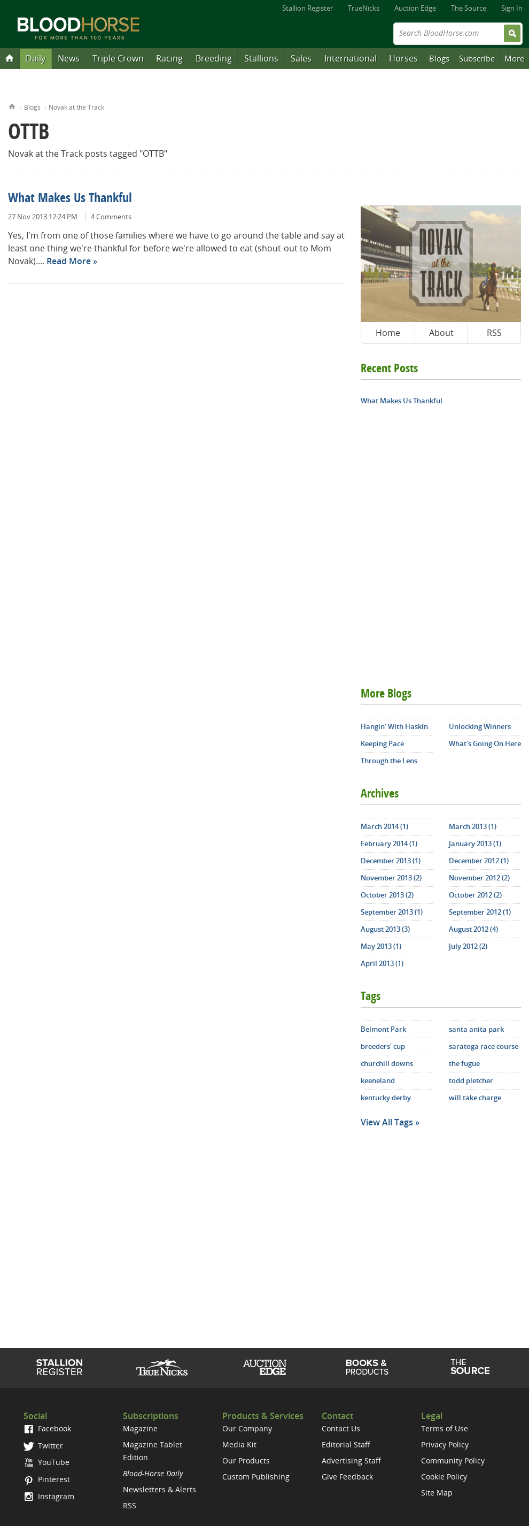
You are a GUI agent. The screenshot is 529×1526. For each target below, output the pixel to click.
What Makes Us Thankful (70, 199)
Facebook (47, 1428)
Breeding (214, 58)
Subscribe (477, 58)
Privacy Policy (445, 1444)
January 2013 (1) (475, 843)
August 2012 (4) (473, 929)
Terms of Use (444, 1428)
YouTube (46, 1462)
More (514, 58)
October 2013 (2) (387, 895)
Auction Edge (415, 8)
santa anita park (476, 1029)
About (441, 333)
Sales (301, 58)
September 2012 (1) (480, 912)
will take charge (475, 1097)
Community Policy (453, 1460)
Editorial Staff (346, 1444)
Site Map (437, 1492)
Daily (35, 58)
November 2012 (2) (479, 878)
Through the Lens (389, 760)
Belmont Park (383, 1029)
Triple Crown (118, 58)
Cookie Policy (444, 1476)
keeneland (378, 1080)
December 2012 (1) (479, 860)
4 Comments (111, 216)
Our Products (246, 1460)
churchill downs (387, 1063)
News (69, 58)
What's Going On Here (485, 743)
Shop (367, 1367)
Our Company (247, 1428)
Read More (68, 261)
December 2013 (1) (391, 860)
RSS (494, 333)
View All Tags (387, 1122)
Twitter (43, 1445)
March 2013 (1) (472, 826)
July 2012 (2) (468, 946)
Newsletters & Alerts (159, 1489)
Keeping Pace (382, 743)
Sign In (512, 8)
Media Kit (239, 1444)
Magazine (140, 1428)
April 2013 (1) (382, 963)
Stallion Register (307, 8)
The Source (468, 8)
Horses (403, 58)
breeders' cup (383, 1046)
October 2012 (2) (475, 895)
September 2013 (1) (392, 912)
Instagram (49, 1496)
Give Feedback (347, 1476)
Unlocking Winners (480, 726)
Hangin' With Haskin (394, 726)
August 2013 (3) (385, 929)
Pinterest (47, 1479)
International (350, 58)
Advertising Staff (351, 1460)
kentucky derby (386, 1097)
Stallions (261, 58)
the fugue (464, 1063)
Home (12, 106)
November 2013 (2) (391, 878)
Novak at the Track (76, 107)
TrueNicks (363, 8)
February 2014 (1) (389, 843)
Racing (169, 58)
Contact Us (341, 1428)
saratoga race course (483, 1046)
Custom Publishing (256, 1476)
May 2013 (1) (381, 946)
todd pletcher (471, 1080)
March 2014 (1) (384, 826)
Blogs (439, 58)
